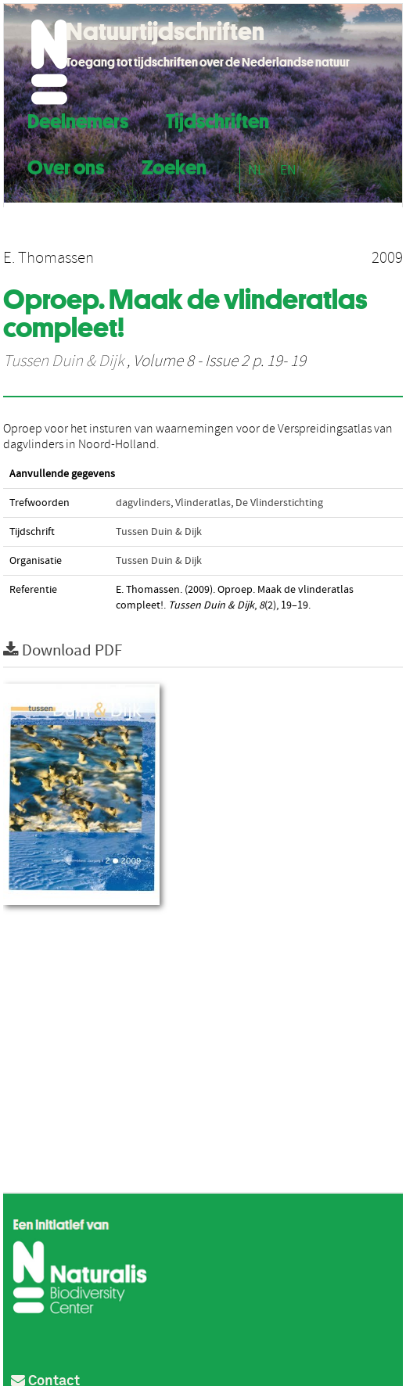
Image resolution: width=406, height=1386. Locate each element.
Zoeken (174, 165)
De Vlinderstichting (279, 503)
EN (288, 170)
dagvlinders (143, 503)
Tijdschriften (217, 119)
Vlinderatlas (203, 503)
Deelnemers (77, 119)
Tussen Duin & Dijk (63, 361)
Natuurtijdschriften (165, 31)
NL (256, 170)
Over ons (65, 165)
